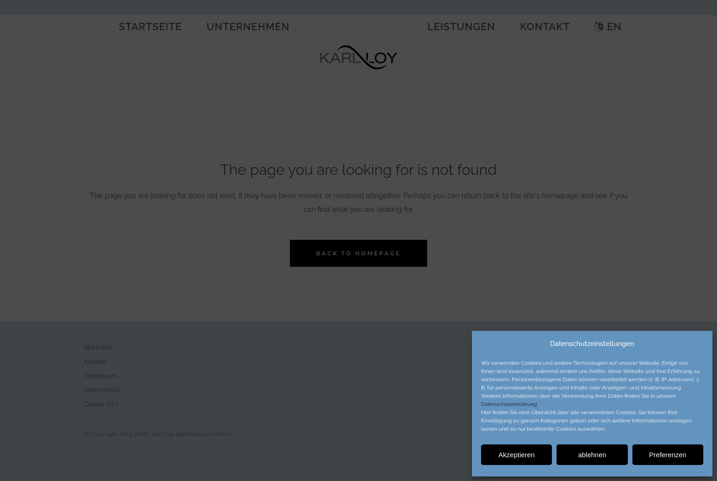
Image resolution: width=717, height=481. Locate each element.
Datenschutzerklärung (509, 404)
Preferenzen (667, 455)
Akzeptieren (516, 455)
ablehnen (592, 455)
